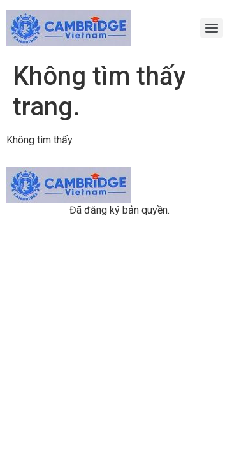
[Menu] (211, 28)
